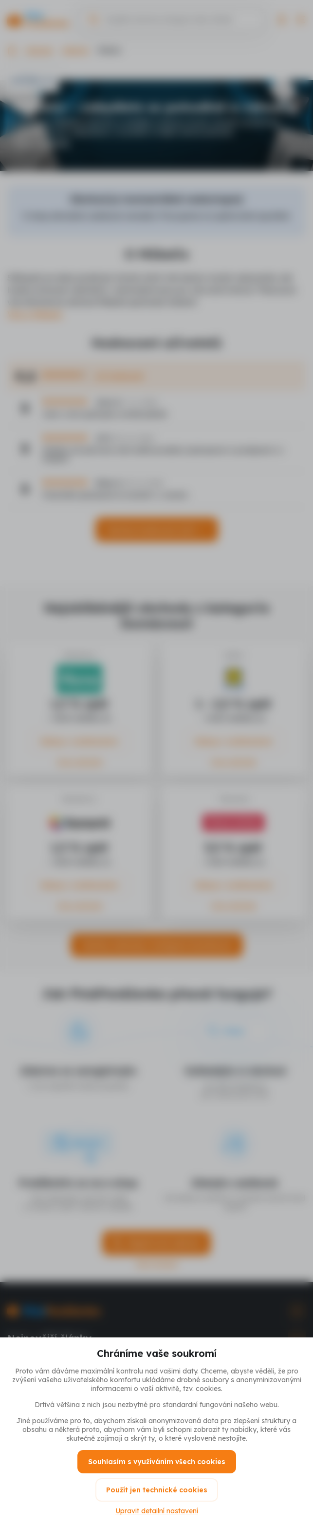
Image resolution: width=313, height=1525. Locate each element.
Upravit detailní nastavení (156, 1510)
